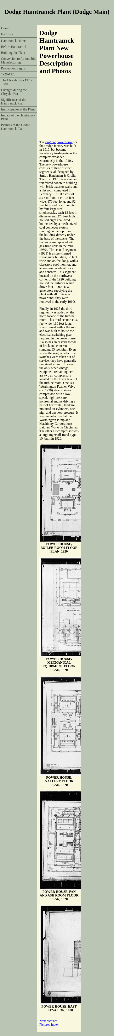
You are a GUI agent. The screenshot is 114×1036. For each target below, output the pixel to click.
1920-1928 (8, 74)
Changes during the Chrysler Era (14, 91)
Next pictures (48, 1021)
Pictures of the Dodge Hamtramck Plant (15, 126)
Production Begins (13, 68)
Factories (7, 34)
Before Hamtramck (14, 46)
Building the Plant (13, 52)
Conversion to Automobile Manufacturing (18, 60)
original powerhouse (59, 142)
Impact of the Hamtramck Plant (18, 117)
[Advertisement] (42, 110)
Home (5, 28)
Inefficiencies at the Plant (18, 109)
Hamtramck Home (13, 40)
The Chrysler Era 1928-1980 (17, 82)
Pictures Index (48, 1024)
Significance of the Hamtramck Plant (13, 101)
